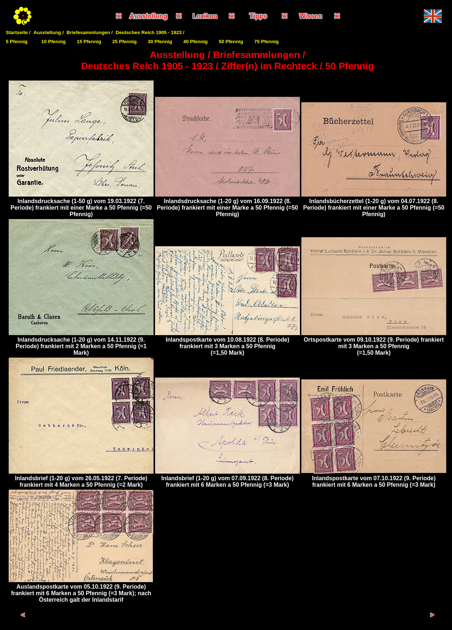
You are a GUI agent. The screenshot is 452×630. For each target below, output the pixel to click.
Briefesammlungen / (90, 32)
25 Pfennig (124, 41)
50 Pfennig (231, 41)
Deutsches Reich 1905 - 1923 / (150, 32)
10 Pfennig (53, 41)
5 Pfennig (17, 41)
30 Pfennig (160, 41)
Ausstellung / (48, 32)
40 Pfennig (195, 41)
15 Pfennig (89, 41)
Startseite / (18, 32)
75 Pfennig (266, 41)
